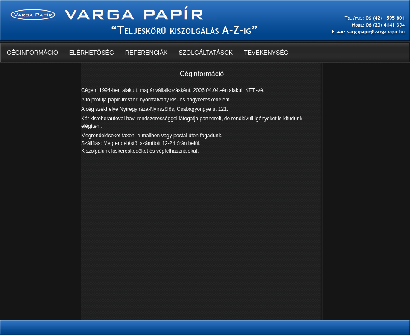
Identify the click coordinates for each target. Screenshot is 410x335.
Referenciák (146, 52)
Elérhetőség (91, 52)
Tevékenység (266, 52)
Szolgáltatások (206, 52)
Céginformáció (32, 52)
